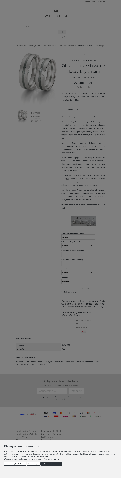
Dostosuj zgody (33, 464)
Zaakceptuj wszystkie (51, 464)
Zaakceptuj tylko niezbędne (15, 464)
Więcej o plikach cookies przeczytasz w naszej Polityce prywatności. (32, 459)
